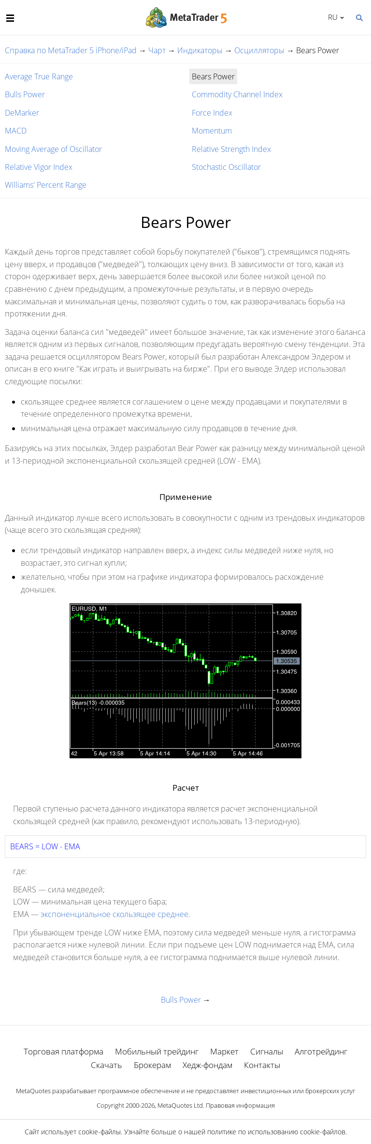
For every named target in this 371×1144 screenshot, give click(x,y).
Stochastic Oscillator (226, 167)
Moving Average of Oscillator (53, 149)
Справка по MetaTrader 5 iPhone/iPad (71, 50)
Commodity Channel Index (237, 94)
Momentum (212, 130)
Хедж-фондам (207, 1064)
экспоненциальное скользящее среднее (114, 914)
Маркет (224, 1051)
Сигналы (266, 1051)
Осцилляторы (259, 50)
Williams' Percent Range (45, 185)
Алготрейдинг (321, 1051)
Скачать (106, 1064)
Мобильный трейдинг (157, 1051)
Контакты (262, 1064)
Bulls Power (25, 94)
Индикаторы (200, 50)
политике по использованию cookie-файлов (276, 1131)
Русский (331, 17)
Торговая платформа (63, 1051)
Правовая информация (240, 1105)
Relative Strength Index (231, 149)
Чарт (157, 50)
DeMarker (22, 112)
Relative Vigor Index (38, 167)
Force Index (212, 112)
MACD (16, 130)
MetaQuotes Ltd (180, 1105)
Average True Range (39, 76)
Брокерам (152, 1064)
